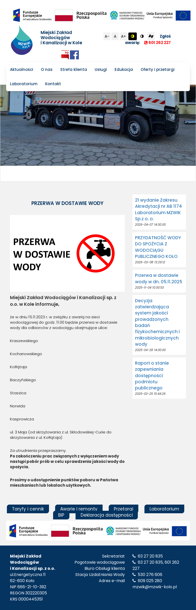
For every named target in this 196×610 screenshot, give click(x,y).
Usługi (101, 69)
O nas (47, 69)
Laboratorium (24, 83)
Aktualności (21, 69)
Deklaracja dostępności (107, 515)
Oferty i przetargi (158, 69)
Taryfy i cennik (28, 509)
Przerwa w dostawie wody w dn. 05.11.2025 (158, 278)
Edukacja (124, 69)
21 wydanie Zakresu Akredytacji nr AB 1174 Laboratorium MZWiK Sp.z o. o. (158, 209)
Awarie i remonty (78, 509)
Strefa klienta (73, 69)
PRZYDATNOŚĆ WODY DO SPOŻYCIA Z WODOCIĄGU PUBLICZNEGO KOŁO (158, 247)
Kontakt (53, 83)
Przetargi (123, 509)
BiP (61, 515)
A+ (123, 36)
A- (107, 36)
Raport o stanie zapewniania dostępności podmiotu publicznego (152, 375)
